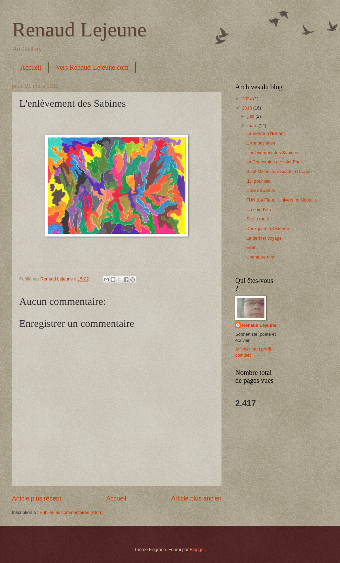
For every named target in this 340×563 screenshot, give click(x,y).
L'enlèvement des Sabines (272, 152)
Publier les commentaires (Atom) (71, 512)
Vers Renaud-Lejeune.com (92, 67)
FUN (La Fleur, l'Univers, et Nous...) (281, 200)
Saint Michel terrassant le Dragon (278, 171)
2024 (247, 98)
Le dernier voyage (264, 238)
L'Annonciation (260, 143)
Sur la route (257, 218)
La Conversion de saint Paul (274, 161)
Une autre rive (260, 257)
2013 (247, 108)
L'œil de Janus (260, 190)
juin (251, 116)
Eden (251, 247)
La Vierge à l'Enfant (265, 133)
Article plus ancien (196, 498)
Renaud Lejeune (79, 29)
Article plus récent (36, 498)
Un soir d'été (258, 209)
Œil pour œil (258, 181)
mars (252, 125)
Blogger (197, 549)
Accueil (31, 67)
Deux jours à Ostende (267, 228)
